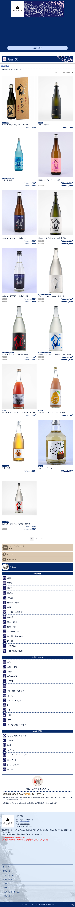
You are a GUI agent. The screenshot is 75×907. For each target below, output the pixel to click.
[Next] (42, 539)
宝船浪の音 (10, 646)
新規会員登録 (11, 559)
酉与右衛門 (10, 676)
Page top (70, 905)
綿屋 (7, 607)
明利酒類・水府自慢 (14, 691)
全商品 (3, 66)
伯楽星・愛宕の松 (13, 636)
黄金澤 (8, 617)
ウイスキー (10, 750)
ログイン (10, 554)
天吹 (7, 715)
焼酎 (7, 745)
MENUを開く (37, 48)
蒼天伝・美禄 (11, 602)
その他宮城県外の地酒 (14, 724)
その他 (8, 769)
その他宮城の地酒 (13, 651)
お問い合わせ (7, 896)
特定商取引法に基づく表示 (12, 892)
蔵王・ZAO (10, 622)
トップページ (7, 867)
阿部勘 (8, 583)
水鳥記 (8, 597)
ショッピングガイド (10, 875)
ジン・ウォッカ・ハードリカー (15, 755)
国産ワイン (10, 760)
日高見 (8, 588)
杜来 (7, 705)
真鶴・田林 (10, 626)
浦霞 (7, 578)
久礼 (7, 710)
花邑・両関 (10, 666)
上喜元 (8, 671)
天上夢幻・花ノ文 (13, 631)
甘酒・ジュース (12, 764)
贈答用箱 (27, 794)
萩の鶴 (8, 641)
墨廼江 (8, 593)
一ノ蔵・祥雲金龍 (13, 612)
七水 (7, 720)
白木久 (8, 695)
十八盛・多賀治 (12, 700)
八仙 (7, 66)
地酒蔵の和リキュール (14, 735)
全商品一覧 (6, 871)
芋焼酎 (8, 740)
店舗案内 (6, 888)
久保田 (8, 681)
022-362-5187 (25, 822)
